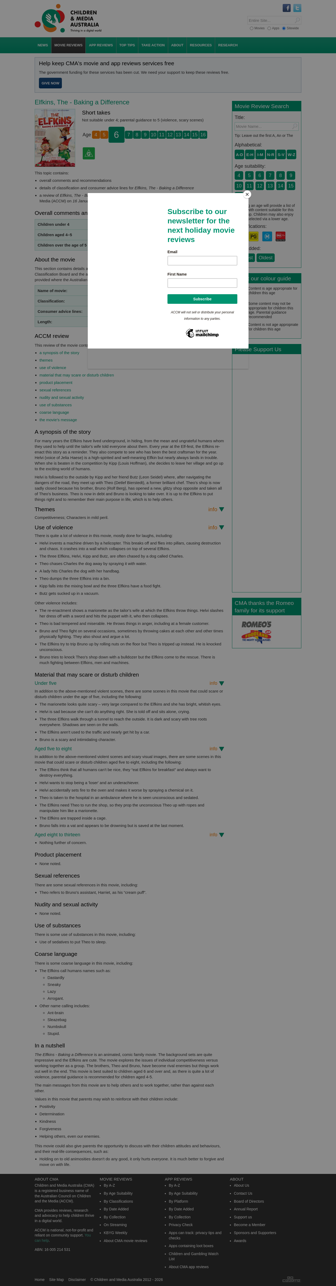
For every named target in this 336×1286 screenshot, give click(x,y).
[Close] (247, 194)
